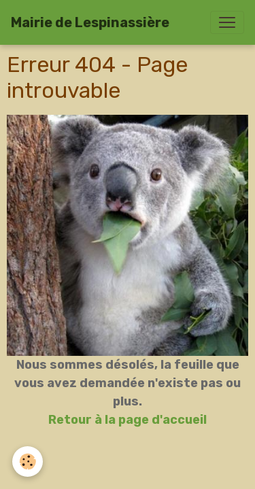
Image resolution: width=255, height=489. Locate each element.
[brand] (90, 22)
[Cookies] (27, 461)
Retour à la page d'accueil (127, 419)
